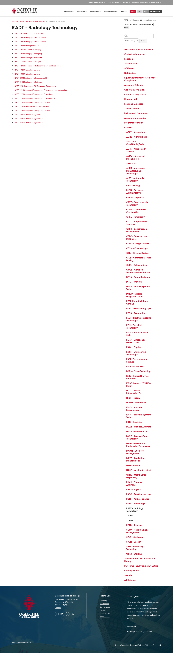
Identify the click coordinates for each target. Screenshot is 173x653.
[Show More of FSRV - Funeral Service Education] (153, 376)
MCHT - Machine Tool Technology (136, 437)
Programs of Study (133, 122)
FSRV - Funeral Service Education (137, 377)
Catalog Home (131, 570)
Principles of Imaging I (28, 49)
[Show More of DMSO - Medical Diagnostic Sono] (153, 294)
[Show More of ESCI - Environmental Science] (153, 359)
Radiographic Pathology (29, 82)
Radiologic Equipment (28, 57)
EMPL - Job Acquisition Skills (137, 334)
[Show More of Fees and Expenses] (153, 104)
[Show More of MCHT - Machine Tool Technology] (153, 436)
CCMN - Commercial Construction (136, 211)
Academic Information (135, 117)
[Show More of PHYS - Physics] (153, 490)
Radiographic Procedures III (31, 78)
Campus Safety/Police (135, 94)
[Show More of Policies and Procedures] (153, 113)
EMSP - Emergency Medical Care (135, 341)
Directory (103, 600)
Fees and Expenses (133, 103)
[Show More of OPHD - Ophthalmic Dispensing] (153, 475)
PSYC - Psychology (135, 503)
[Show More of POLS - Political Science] (153, 499)
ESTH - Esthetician (135, 366)
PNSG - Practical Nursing (138, 494)
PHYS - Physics (133, 489)
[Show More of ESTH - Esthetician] (153, 367)
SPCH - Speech (133, 541)
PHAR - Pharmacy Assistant (135, 483)
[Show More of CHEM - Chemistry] (153, 217)
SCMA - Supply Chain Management (137, 531)
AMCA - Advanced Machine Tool (135, 157)
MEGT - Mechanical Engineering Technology (138, 444)
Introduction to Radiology (29, 33)
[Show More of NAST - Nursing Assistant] (153, 470)
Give (139, 11)
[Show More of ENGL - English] (153, 347)
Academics (69, 11)
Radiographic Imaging (28, 53)
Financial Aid (95, 11)
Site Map (128, 575)
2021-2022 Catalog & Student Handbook (25, 21)
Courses (128, 127)
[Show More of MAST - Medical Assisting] (153, 427)
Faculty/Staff (155, 3)
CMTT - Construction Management (136, 230)
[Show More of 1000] (153, 516)
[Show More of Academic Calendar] (153, 85)
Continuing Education (96, 3)
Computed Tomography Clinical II (33, 110)
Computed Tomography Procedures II (35, 98)
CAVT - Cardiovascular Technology (137, 203)
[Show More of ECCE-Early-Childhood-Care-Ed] (153, 301)
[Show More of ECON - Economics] (153, 313)
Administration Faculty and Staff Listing (140, 560)
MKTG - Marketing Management (135, 459)
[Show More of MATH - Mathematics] (153, 431)
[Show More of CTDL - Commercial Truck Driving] (153, 258)
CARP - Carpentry (135, 197)
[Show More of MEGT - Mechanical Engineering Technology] (153, 444)
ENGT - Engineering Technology (136, 353)
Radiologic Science (27, 45)
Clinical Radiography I (28, 70)
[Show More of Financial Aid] (153, 99)
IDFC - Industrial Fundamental (134, 408)
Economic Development (141, 3)
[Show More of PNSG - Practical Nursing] (153, 494)
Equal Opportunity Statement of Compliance (140, 79)
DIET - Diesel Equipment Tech (138, 288)
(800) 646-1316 (61, 605)
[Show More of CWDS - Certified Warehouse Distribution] (153, 270)
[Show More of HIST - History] (153, 398)
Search (143, 41)
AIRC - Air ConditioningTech (135, 143)
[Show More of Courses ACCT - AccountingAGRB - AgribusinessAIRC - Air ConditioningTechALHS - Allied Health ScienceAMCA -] (153, 127)
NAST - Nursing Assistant (138, 470)
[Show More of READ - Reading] (153, 525)
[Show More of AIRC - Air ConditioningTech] (153, 142)
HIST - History (133, 397)
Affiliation (129, 68)
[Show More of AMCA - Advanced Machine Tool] (153, 156)
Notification (130, 72)
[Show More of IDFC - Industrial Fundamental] (153, 407)
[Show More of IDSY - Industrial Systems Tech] (153, 415)
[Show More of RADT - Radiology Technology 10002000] (153, 508)
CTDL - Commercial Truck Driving (138, 259)
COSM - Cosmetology (137, 248)
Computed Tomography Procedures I (34, 94)
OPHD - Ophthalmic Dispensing (136, 476)
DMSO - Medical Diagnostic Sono (134, 295)
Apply (133, 11)
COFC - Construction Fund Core (136, 237)
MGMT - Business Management (135, 452)
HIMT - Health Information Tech (134, 392)
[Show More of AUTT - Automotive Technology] (153, 178)
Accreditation (131, 63)
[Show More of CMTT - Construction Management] (153, 229)
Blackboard (104, 603)
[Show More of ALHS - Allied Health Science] (153, 149)
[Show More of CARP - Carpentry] (153, 198)
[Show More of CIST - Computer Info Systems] (153, 222)
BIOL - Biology (133, 185)
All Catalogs (130, 579)
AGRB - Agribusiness (136, 136)
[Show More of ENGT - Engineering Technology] (153, 352)
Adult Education (114, 3)
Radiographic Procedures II (30, 41)
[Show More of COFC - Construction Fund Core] (153, 236)
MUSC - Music (133, 465)
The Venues (105, 616)
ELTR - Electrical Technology (133, 326)
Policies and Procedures (136, 113)
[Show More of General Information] (153, 90)
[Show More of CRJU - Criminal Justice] (153, 253)
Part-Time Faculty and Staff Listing (141, 565)
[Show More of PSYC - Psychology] (153, 504)
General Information (134, 89)
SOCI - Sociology (134, 537)
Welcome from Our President (138, 49)
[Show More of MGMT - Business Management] (153, 451)
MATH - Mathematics (136, 431)
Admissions (82, 11)
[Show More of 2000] (153, 520)
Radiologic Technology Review (32, 106)
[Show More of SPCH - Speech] (153, 542)
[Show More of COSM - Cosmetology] (153, 248)
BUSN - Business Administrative (134, 191)
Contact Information (134, 54)
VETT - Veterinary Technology (134, 548)
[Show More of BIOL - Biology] (153, 186)
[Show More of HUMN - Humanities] (153, 403)
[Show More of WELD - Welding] (153, 554)
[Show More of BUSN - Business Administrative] (153, 190)
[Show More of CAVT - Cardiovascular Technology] (153, 202)
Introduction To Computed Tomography (35, 86)
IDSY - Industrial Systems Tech (138, 416)
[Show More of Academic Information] (153, 118)
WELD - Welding (134, 553)
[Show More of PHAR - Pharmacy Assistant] (153, 482)
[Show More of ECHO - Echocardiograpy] (153, 309)
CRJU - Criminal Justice (137, 252)
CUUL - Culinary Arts (136, 264)
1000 (130, 515)
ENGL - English (133, 347)
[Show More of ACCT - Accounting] (153, 132)
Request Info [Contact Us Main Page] (155, 11)
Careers (103, 610)
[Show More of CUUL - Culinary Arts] (153, 265)
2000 (130, 520)
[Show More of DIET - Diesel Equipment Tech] (153, 287)
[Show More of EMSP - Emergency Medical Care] (153, 340)
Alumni (126, 3)
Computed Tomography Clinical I (33, 102)
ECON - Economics (135, 313)
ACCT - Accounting (135, 132)
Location (128, 58)
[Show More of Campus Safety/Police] (153, 95)
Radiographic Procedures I (30, 37)
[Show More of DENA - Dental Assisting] (153, 277)
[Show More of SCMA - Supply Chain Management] (153, 530)
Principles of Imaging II (29, 61)
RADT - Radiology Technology (134, 509)
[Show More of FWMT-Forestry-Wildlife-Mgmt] (153, 383)
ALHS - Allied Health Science (136, 150)
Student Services (111, 11)
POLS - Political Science (137, 498)
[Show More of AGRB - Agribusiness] (153, 137)
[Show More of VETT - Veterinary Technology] (153, 547)
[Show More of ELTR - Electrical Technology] (153, 325)
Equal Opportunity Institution (21, 642)
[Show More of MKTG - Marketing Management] (153, 458)
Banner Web (105, 607)
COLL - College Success (137, 243)
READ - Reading (134, 525)
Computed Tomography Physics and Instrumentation (41, 90)
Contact (58, 607)
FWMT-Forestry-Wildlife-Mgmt (138, 384)
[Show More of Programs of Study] (153, 123)
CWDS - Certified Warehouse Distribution (138, 271)
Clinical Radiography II (28, 74)
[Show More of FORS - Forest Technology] (153, 371)
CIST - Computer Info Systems (136, 223)
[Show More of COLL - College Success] (153, 244)
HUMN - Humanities (136, 402)
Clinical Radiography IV (29, 118)
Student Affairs (131, 108)
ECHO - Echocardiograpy (138, 308)
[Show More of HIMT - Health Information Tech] (153, 391)
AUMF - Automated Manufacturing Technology (135, 171)
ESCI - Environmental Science (136, 360)
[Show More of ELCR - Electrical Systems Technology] (153, 318)
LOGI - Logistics (134, 421)
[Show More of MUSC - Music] (153, 466)
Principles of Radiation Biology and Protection (38, 65)
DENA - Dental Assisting (138, 276)
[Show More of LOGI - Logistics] (153, 422)
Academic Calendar (133, 84)
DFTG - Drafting (134, 281)
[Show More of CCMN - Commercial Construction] (153, 210)
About (124, 11)
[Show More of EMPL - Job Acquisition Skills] (153, 333)
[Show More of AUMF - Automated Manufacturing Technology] (153, 168)
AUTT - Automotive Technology (135, 179)
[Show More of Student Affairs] (153, 109)
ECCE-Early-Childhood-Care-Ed (137, 302)
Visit (145, 11)
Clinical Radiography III (29, 114)
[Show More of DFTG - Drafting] (153, 282)
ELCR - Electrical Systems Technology (138, 319)
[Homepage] (24, 10)
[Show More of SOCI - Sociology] (153, 537)
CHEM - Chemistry (135, 216)
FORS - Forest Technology (139, 371)
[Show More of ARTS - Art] (153, 164)
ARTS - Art (131, 163)
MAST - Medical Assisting (138, 426)
